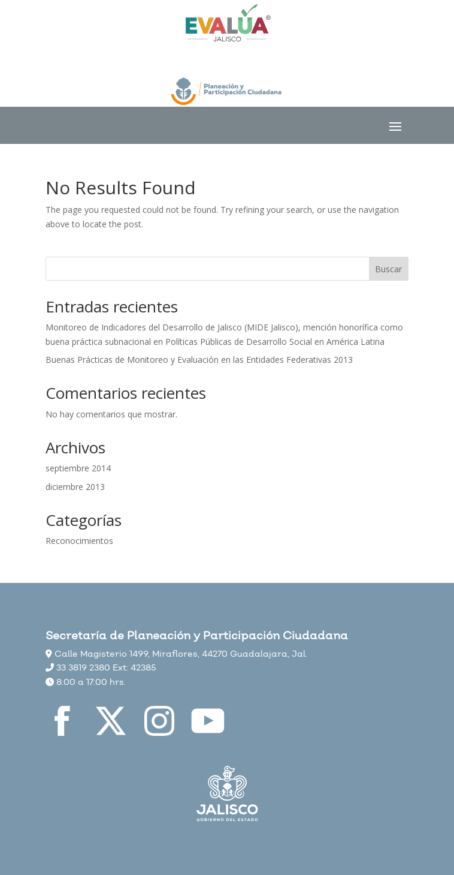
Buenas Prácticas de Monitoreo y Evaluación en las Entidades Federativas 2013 (199, 359)
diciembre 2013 (75, 486)
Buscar (388, 269)
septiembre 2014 (78, 468)
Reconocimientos (79, 540)
